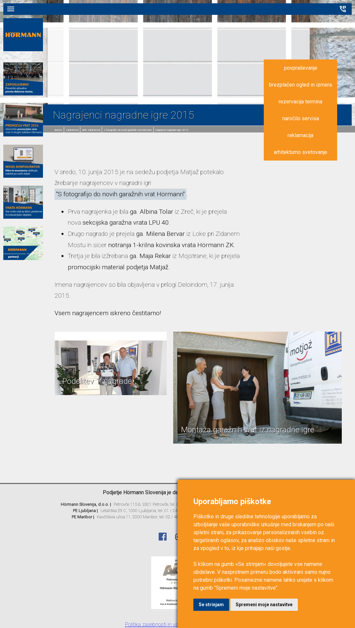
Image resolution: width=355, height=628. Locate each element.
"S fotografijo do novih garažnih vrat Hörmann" (120, 194)
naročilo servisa (300, 118)
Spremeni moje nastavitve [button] (264, 604)
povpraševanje (300, 68)
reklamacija (300, 135)
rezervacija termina (300, 101)
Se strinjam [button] (211, 604)
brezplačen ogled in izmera (300, 85)
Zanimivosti (72, 130)
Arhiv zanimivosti (91, 130)
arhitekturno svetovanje (300, 152)
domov (58, 130)
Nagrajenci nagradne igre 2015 (171, 130)
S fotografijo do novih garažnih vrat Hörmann (128, 130)
